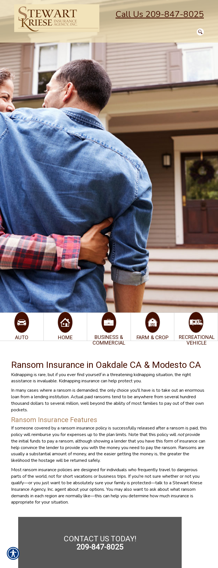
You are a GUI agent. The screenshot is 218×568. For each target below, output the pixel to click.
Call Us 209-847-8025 (160, 14)
